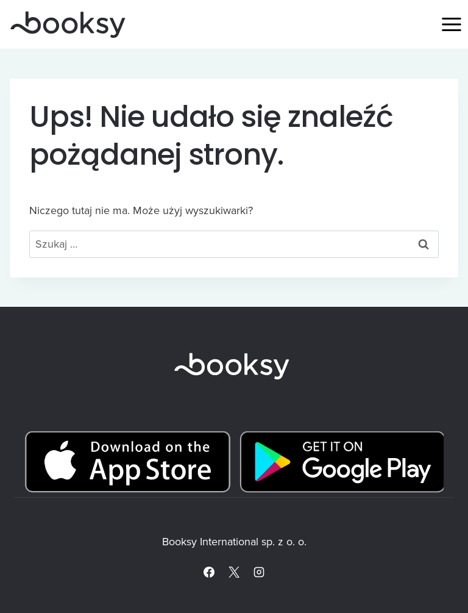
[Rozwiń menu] (451, 24)
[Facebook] (209, 572)
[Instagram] (259, 572)
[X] (234, 572)
